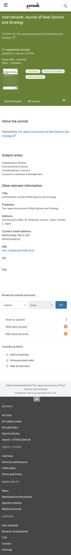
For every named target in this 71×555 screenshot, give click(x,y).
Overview (7, 456)
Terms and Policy (12, 474)
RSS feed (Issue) (36, 327)
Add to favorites (19, 354)
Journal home (13, 101)
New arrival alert (20, 366)
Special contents (12, 503)
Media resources (11, 509)
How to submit (36, 319)
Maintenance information (17, 497)
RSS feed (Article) (36, 334)
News (5, 490)
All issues (34, 101)
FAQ (4, 537)
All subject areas (12, 421)
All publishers (10, 427)
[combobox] (14, 305)
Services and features (14, 462)
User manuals (10, 525)
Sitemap (7, 549)
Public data (9, 468)
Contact (6, 543)
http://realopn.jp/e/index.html (18, 250)
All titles (7, 415)
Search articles (11, 433)
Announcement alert (22, 360)
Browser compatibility (15, 531)
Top (36, 399)
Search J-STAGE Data (16, 439)
